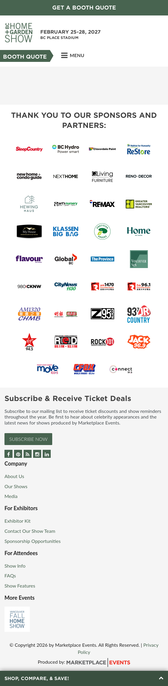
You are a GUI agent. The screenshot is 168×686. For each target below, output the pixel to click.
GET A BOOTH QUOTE (84, 7)
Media (11, 496)
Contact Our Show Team (29, 531)
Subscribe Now (28, 439)
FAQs (10, 575)
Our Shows (15, 486)
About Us (14, 476)
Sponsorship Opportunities (32, 541)
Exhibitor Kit (17, 521)
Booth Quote (25, 57)
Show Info (14, 565)
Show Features (19, 585)
